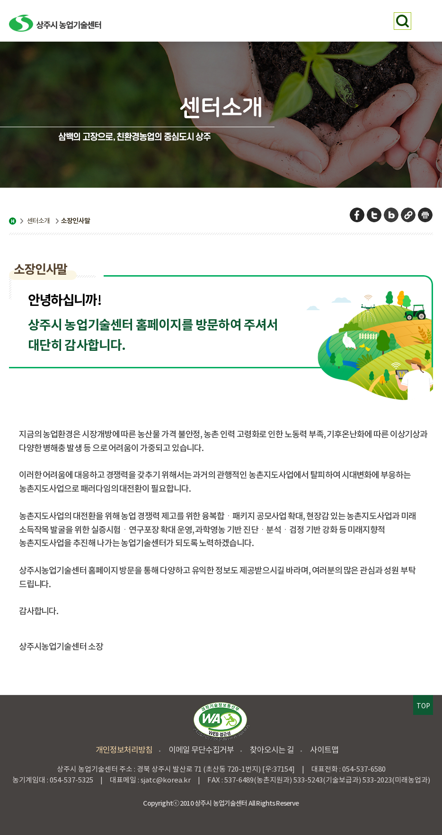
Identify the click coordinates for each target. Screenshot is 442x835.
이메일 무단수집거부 (201, 750)
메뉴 (424, 21)
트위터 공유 (374, 215)
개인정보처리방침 (124, 750)
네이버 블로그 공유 (391, 215)
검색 (402, 21)
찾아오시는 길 (272, 750)
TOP (423, 706)
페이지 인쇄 (425, 215)
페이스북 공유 (357, 215)
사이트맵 (324, 750)
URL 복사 (408, 215)
